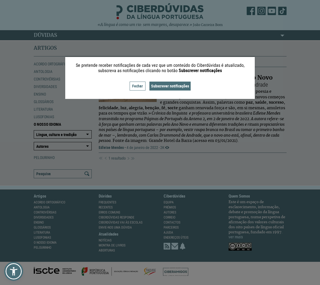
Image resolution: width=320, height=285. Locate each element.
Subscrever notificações (170, 86)
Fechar (137, 86)
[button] (14, 271)
